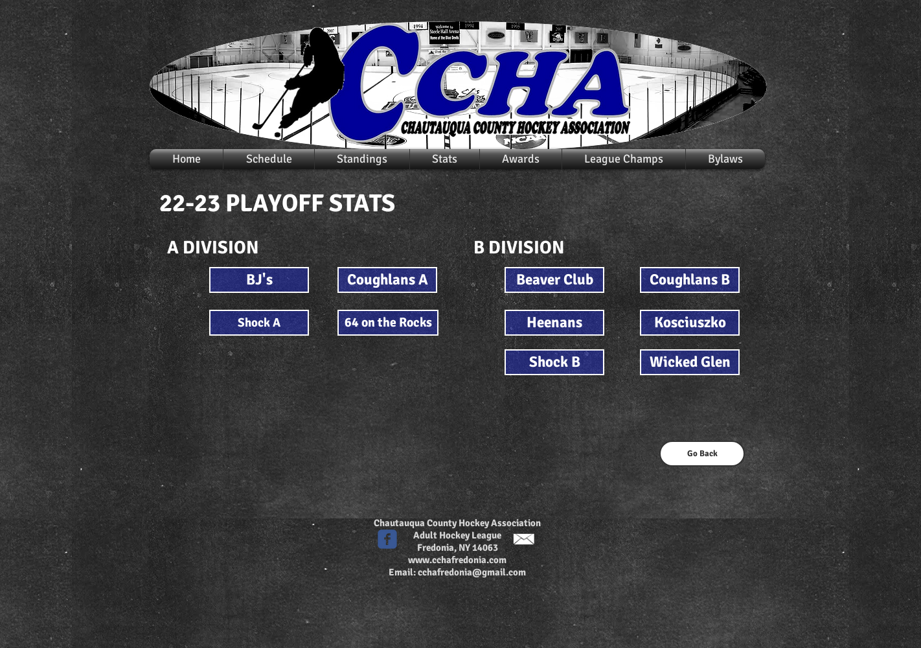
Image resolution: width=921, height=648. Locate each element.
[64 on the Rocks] (387, 323)
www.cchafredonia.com (457, 560)
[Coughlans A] (387, 280)
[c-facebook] (387, 539)
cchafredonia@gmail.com (472, 572)
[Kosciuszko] (690, 323)
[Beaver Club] (554, 280)
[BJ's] (259, 280)
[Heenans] (554, 323)
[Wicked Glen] (690, 362)
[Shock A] (259, 323)
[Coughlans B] (690, 280)
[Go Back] (702, 454)
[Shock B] (554, 362)
